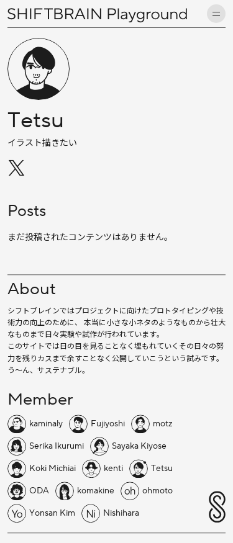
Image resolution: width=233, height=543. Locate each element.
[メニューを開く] (216, 13)
